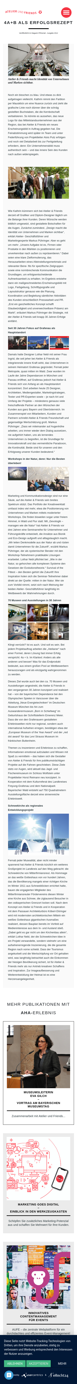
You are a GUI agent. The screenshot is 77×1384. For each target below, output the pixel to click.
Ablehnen (14, 1363)
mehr (62, 1363)
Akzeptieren (38, 1363)
